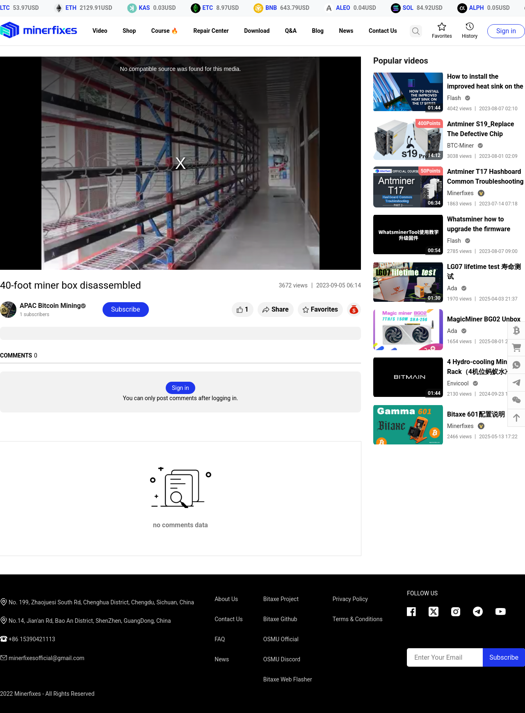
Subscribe (503, 657)
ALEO (347, 8)
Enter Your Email (438, 657)
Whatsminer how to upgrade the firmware (478, 224)
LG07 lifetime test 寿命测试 (484, 271)
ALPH (479, 8)
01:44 (434, 108)
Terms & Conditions (358, 619)
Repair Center (211, 30)
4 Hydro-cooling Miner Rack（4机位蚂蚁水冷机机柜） (486, 367)
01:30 (434, 298)
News (346, 30)
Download (256, 30)
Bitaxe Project (281, 599)
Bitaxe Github (280, 619)
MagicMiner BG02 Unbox (483, 319)
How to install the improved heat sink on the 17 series (485, 82)
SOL (411, 8)
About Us (226, 599)
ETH (74, 8)
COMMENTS (16, 355)
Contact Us (383, 30)
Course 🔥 (164, 30)
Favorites (442, 31)
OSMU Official (281, 639)
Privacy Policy (350, 599)
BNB (275, 8)
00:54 (434, 250)
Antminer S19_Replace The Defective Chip (480, 129)
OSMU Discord (281, 659)
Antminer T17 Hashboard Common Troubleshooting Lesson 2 (485, 177)
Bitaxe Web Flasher (287, 679)
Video (99, 30)
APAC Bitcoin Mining (53, 306)
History (469, 31)
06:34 (434, 203)
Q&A (291, 30)
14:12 (434, 155)
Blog (318, 30)
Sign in (506, 31)
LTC (8, 8)
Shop (129, 30)
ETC (211, 8)
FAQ (220, 639)
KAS (147, 8)
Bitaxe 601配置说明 (476, 414)
